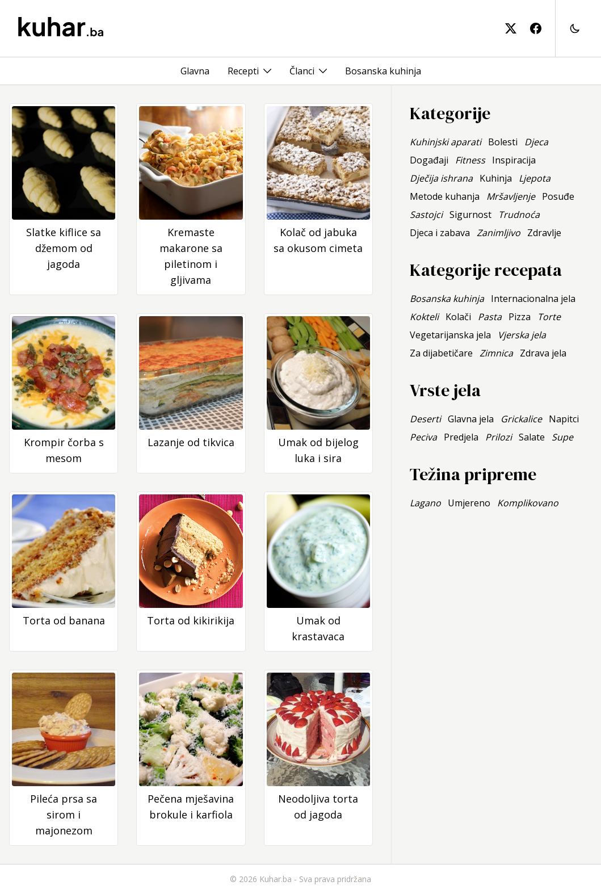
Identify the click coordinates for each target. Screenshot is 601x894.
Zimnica (496, 353)
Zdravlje (544, 232)
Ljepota (534, 178)
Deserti (425, 419)
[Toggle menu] (267, 71)
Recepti (243, 71)
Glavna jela (471, 419)
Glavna (194, 71)
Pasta (490, 316)
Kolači (458, 316)
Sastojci (426, 214)
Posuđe (558, 196)
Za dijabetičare (441, 353)
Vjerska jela (522, 335)
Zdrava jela (543, 353)
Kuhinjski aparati (445, 142)
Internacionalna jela (533, 298)
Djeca (536, 142)
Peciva (423, 437)
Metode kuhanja (445, 196)
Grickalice (521, 419)
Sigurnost (470, 214)
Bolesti (503, 142)
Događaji (429, 160)
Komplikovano (527, 503)
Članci (301, 71)
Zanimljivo (498, 232)
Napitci (564, 419)
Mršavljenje (510, 196)
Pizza (519, 316)
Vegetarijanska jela (450, 335)
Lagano (425, 503)
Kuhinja (496, 178)
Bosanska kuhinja (383, 71)
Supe (562, 437)
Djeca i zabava (440, 232)
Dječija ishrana (441, 178)
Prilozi (498, 437)
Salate (532, 437)
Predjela (461, 437)
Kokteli (424, 316)
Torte (549, 316)
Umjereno (469, 503)
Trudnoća (519, 214)
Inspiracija (514, 160)
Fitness (470, 160)
